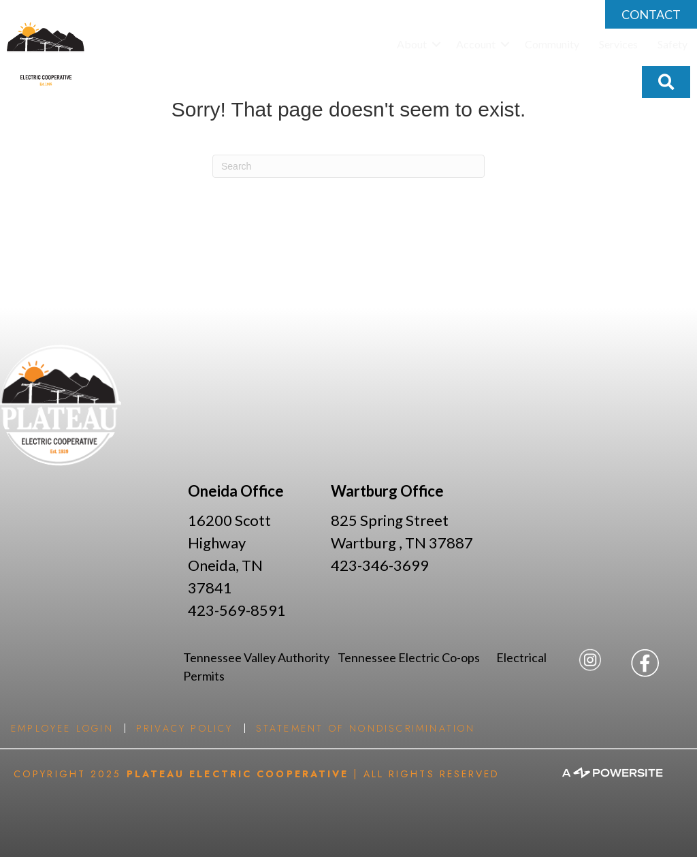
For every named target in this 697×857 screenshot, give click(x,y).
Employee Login (62, 728)
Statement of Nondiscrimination (366, 728)
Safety (672, 43)
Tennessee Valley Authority (260, 657)
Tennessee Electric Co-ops (417, 657)
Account (476, 43)
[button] (436, 44)
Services (618, 43)
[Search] (348, 166)
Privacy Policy (184, 728)
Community (552, 43)
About (412, 43)
